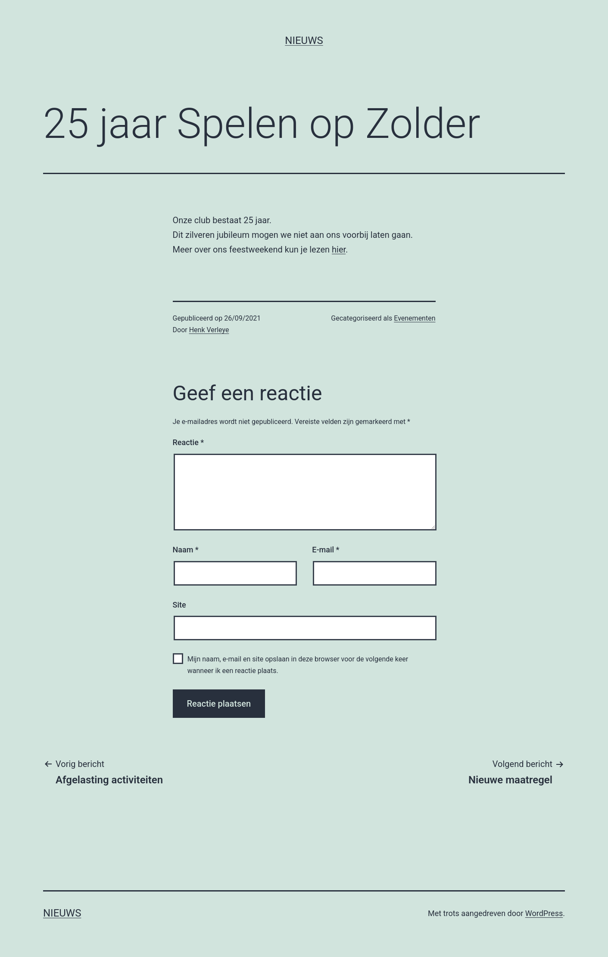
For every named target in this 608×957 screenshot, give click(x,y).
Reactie (188, 442)
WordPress (544, 913)
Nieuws (304, 40)
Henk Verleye (209, 330)
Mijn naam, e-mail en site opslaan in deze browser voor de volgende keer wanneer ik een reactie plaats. (297, 665)
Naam (186, 549)
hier (339, 249)
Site (179, 604)
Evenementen (414, 318)
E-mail (325, 549)
